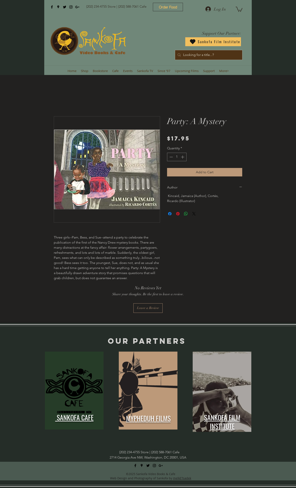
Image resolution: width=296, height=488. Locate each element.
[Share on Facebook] (169, 213)
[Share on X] (193, 213)
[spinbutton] (177, 157)
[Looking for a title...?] (208, 55)
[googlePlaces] (58, 7)
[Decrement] (171, 157)
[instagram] (71, 7)
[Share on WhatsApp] (185, 213)
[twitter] (64, 7)
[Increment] (183, 157)
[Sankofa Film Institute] (213, 41)
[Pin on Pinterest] (177, 213)
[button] (239, 9)
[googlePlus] (77, 7)
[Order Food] (168, 7)
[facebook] (52, 7)
